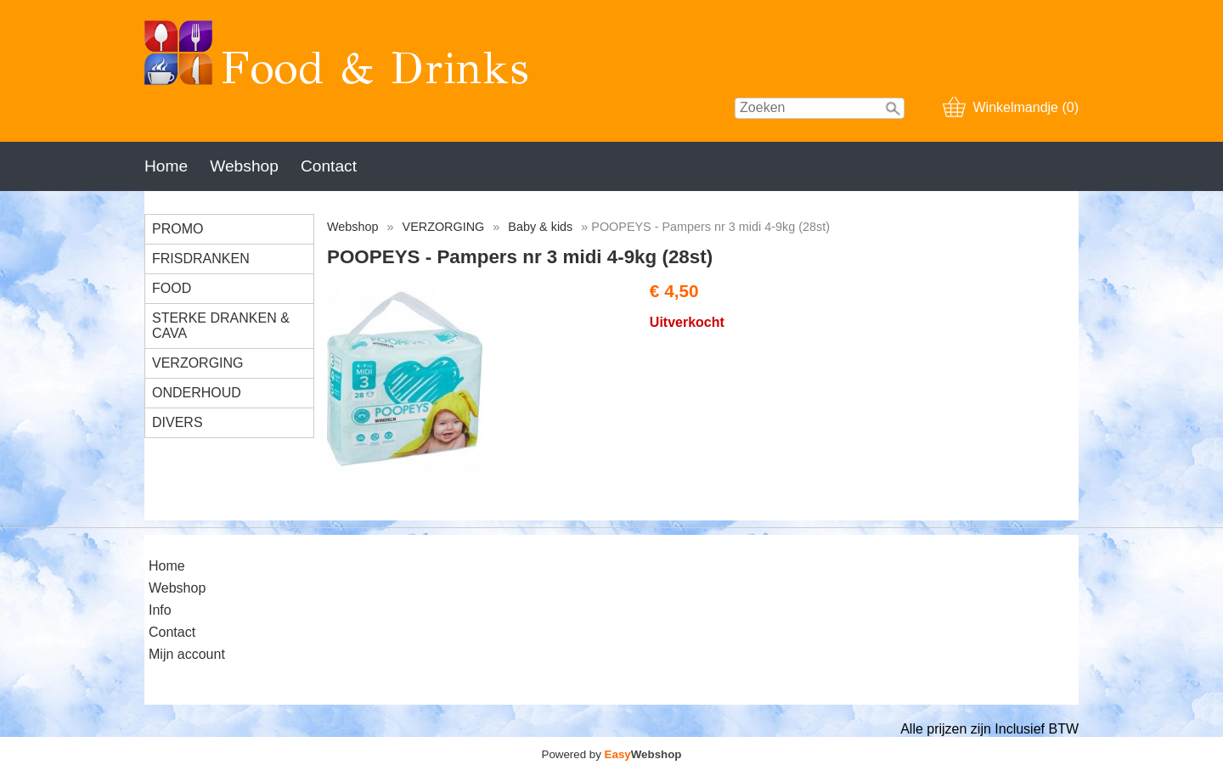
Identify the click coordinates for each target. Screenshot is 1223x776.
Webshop (244, 166)
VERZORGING (198, 363)
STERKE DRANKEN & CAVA (221, 325)
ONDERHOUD (196, 392)
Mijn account (187, 654)
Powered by (612, 754)
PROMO (177, 229)
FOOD (171, 288)
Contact (329, 166)
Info (160, 610)
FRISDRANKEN (201, 258)
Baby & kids (540, 226)
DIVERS (177, 422)
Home (166, 166)
